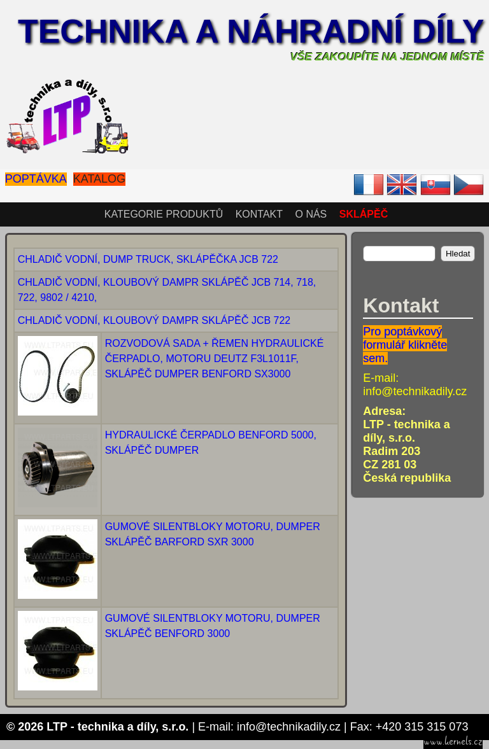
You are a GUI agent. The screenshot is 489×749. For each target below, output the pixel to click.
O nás (311, 214)
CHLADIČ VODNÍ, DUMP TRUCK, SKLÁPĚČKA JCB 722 (148, 259)
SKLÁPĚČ (363, 214)
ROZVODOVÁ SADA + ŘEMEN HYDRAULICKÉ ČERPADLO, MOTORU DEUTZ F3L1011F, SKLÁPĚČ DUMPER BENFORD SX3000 (214, 358)
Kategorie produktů (163, 214)
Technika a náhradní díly (251, 31)
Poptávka (36, 178)
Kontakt (259, 214)
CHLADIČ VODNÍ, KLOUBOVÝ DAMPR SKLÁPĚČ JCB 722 (154, 320)
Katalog (99, 178)
